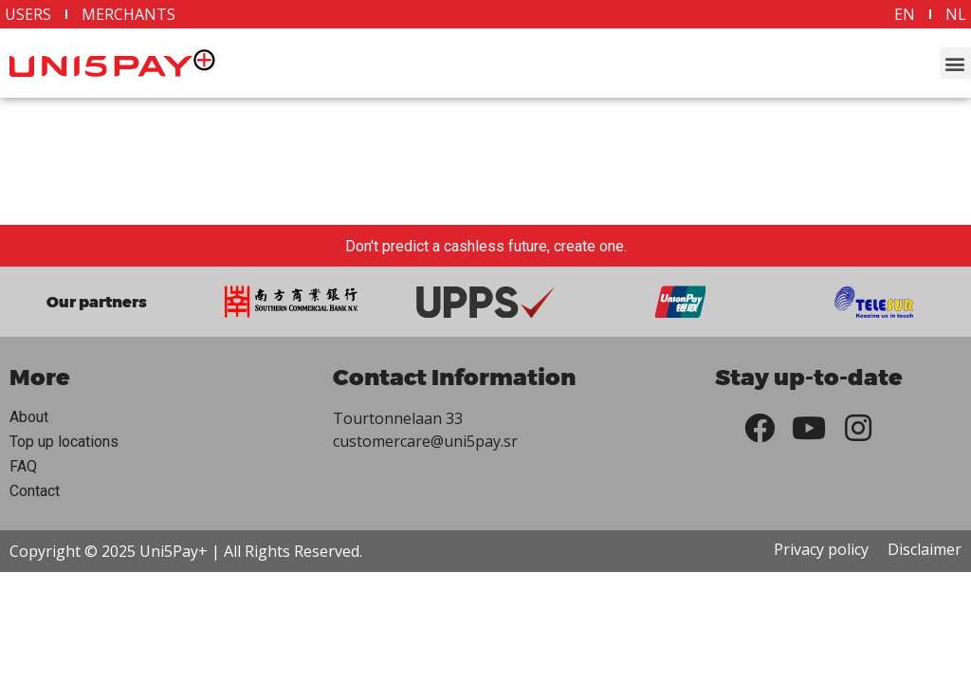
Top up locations (64, 442)
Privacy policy (821, 549)
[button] (955, 63)
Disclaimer (925, 549)
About (28, 417)
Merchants (128, 14)
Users (28, 14)
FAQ (23, 466)
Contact (34, 491)
